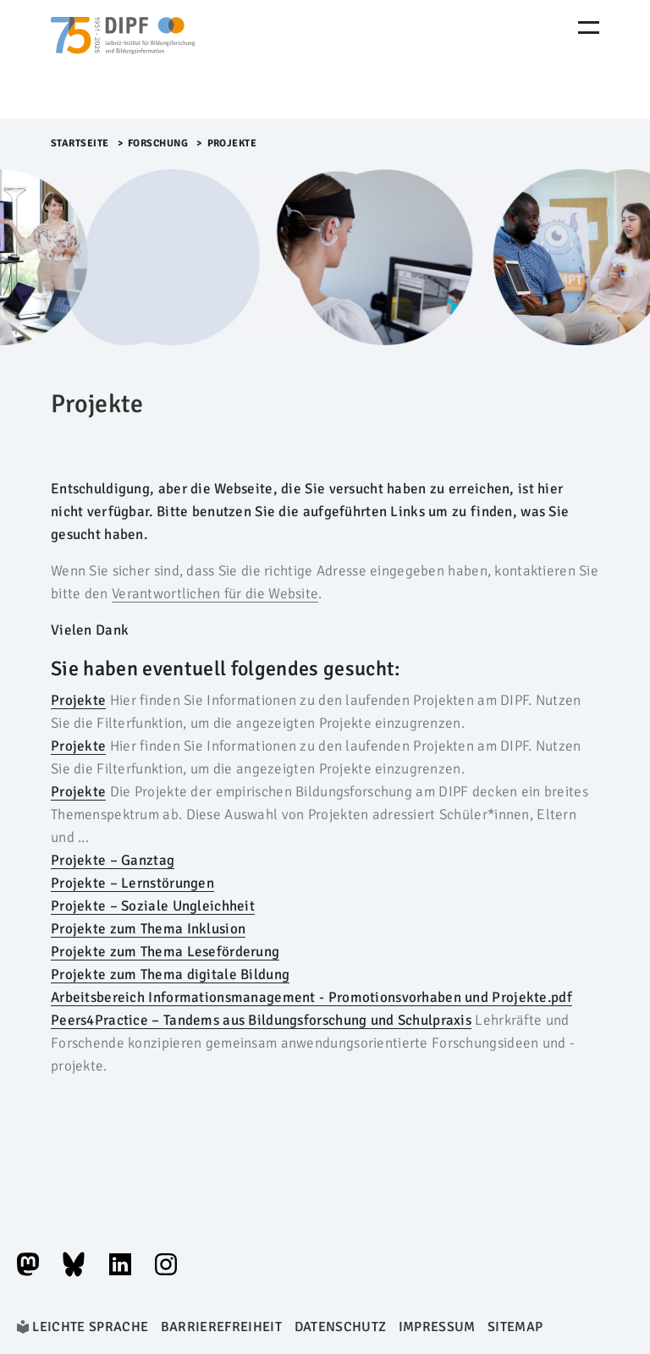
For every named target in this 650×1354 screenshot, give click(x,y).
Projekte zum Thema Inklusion (148, 929)
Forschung (158, 143)
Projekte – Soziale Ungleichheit (153, 906)
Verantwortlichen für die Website (215, 594)
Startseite (80, 143)
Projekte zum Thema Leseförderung (165, 951)
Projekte (78, 700)
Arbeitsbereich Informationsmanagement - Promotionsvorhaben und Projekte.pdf (311, 997)
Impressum (437, 1326)
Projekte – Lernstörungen (132, 883)
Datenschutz (341, 1326)
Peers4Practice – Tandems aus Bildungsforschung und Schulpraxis (261, 1020)
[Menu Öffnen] (588, 27)
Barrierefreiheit (221, 1326)
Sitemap (515, 1326)
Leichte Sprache (90, 1326)
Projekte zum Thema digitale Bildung (170, 974)
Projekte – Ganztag (112, 860)
